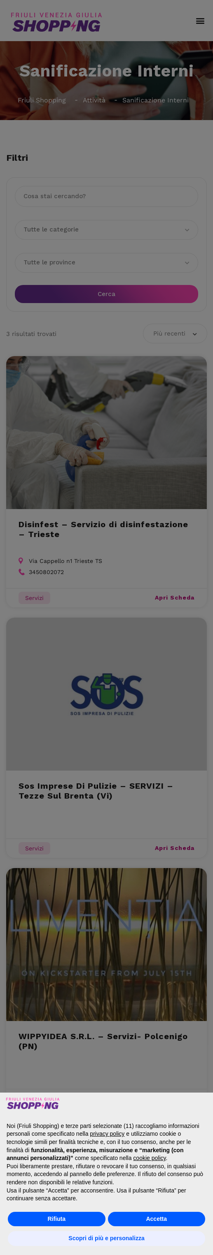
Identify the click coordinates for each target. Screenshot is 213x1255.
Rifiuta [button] (56, 1219)
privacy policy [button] (107, 1133)
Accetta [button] (156, 1219)
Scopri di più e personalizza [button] (106, 1238)
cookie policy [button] (149, 1158)
